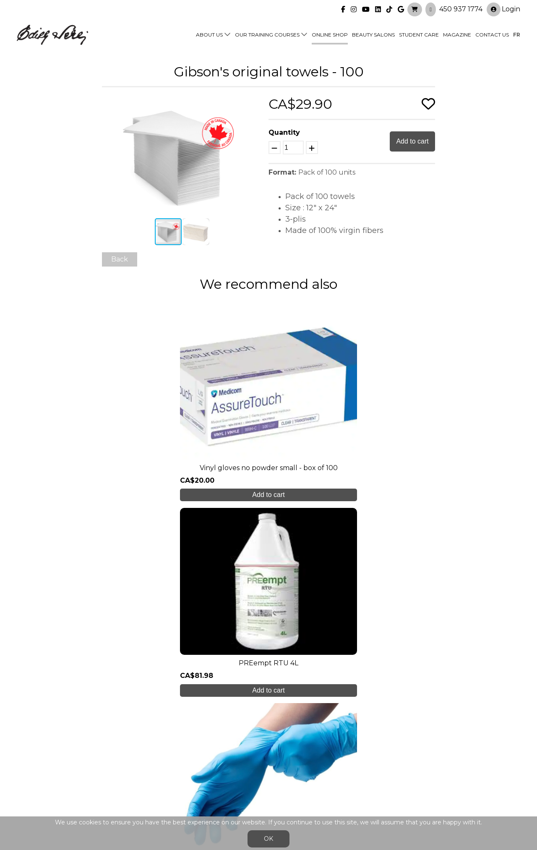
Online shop (330, 34)
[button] (254, 103)
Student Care (419, 34)
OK (268, 838)
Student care (164, 758)
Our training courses (267, 34)
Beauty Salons (373, 34)
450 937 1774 (460, 9)
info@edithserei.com (176, 791)
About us (209, 34)
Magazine (457, 34)
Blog (150, 775)
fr (516, 34)
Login (503, 9)
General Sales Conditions (244, 795)
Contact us (492, 34)
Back (119, 259)
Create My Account (268, 672)
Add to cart (412, 141)
